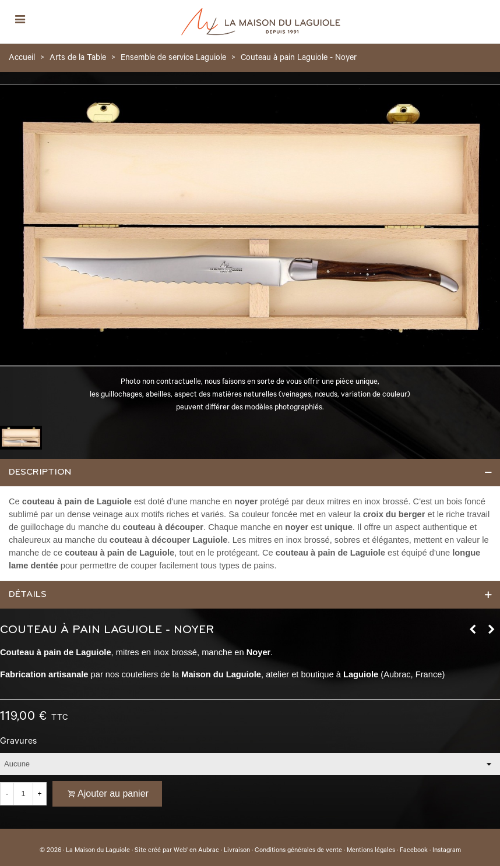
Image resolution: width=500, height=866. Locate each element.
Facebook (414, 850)
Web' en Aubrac (196, 850)
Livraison (237, 850)
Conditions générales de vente (298, 850)
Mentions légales (371, 850)
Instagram (446, 850)
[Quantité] (23, 793)
